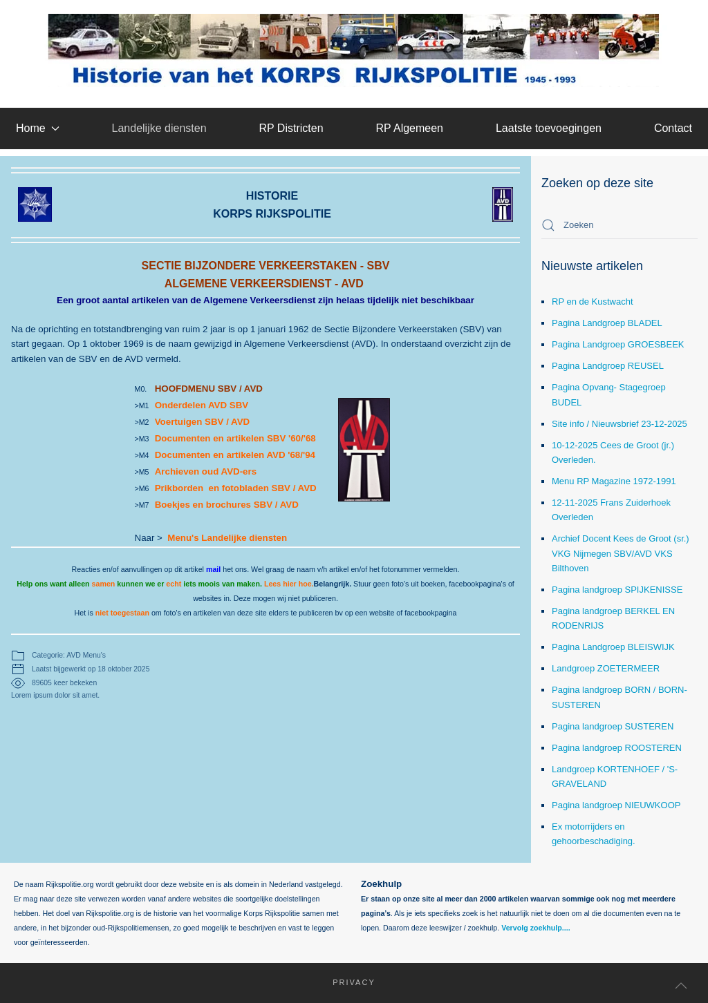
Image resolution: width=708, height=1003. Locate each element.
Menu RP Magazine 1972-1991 (614, 481)
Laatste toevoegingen (549, 128)
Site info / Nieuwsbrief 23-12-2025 (619, 424)
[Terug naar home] (354, 50)
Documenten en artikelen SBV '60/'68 (235, 438)
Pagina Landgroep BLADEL (607, 323)
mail (213, 569)
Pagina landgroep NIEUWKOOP (616, 805)
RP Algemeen (409, 128)
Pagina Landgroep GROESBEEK (618, 344)
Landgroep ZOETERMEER (606, 668)
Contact (673, 128)
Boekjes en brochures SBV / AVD (227, 504)
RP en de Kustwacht (592, 301)
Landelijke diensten (159, 128)
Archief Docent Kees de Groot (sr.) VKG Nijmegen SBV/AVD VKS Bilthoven (620, 553)
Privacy (347, 982)
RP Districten (291, 128)
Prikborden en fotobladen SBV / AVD (236, 488)
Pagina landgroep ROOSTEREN (617, 748)
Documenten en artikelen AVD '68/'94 (235, 455)
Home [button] (37, 128)
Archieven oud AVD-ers (206, 471)
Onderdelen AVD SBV (203, 405)
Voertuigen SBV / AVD (202, 422)
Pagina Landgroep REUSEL (608, 366)
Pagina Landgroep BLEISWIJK (613, 647)
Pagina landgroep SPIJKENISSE (617, 589)
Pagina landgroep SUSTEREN (612, 726)
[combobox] (619, 225)
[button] (681, 985)
